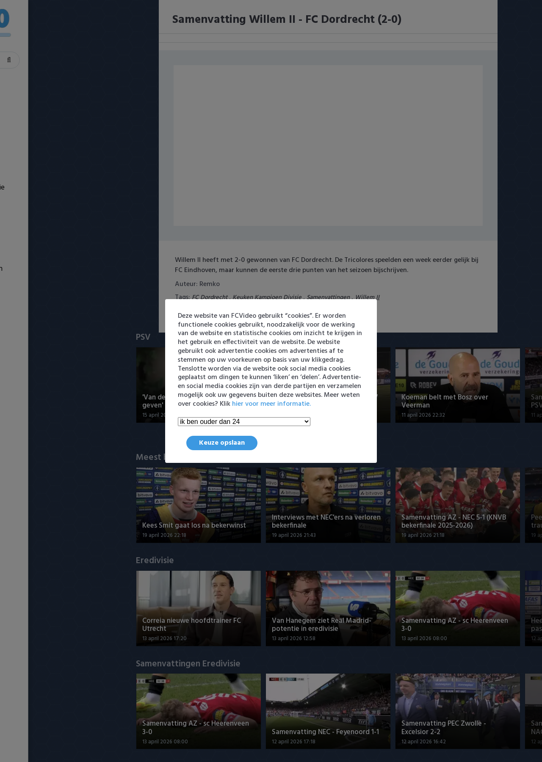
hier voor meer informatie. (271, 404)
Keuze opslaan (222, 442)
